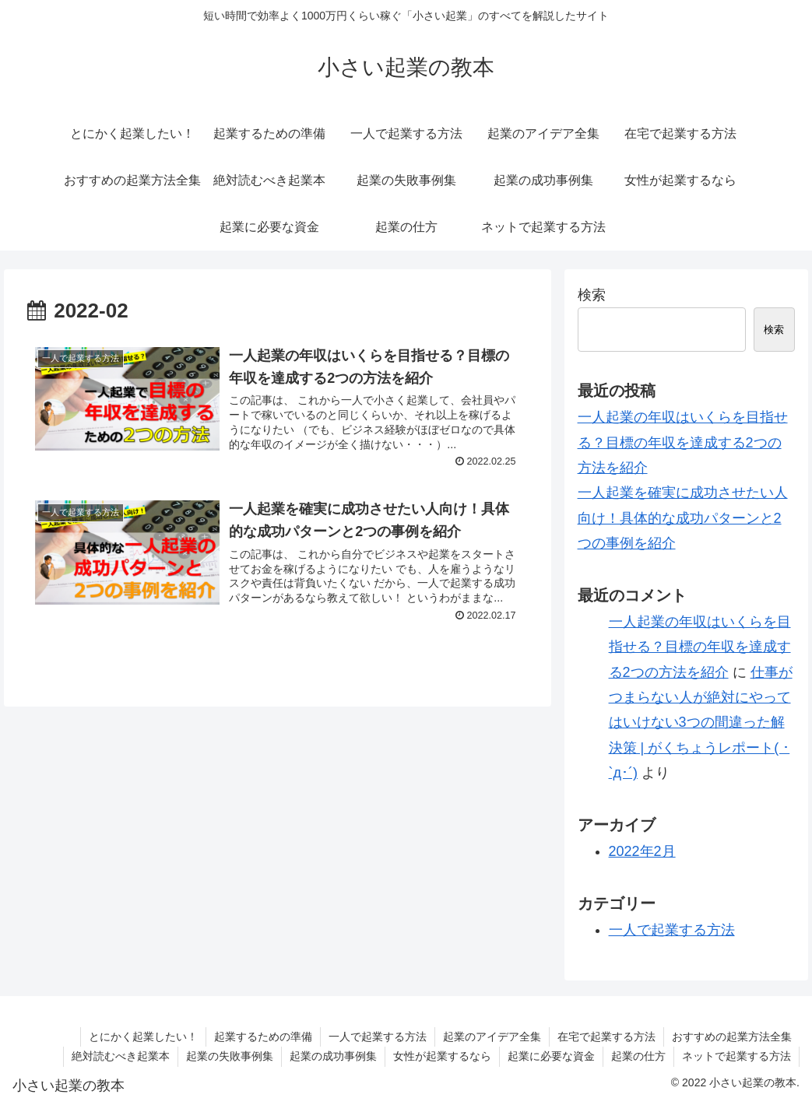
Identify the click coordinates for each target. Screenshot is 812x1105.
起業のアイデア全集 (492, 1036)
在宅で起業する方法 (606, 1036)
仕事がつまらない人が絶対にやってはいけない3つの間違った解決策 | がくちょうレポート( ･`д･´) (701, 723)
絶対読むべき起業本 (121, 1056)
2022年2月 (642, 851)
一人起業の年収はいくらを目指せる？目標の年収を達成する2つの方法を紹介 (683, 442)
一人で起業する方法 (672, 930)
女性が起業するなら (442, 1056)
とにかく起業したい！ (143, 1036)
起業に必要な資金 (551, 1056)
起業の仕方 (638, 1056)
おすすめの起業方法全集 (732, 1036)
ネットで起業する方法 (736, 1056)
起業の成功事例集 (333, 1056)
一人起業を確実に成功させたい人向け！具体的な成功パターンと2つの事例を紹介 (683, 518)
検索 (592, 295)
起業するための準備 (263, 1036)
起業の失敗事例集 (229, 1056)
